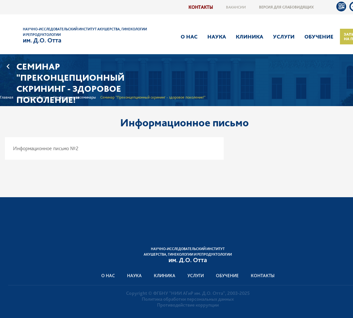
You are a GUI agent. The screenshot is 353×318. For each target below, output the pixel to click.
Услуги (284, 36)
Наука (216, 36)
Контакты (200, 7)
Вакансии (236, 7)
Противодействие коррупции (188, 305)
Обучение (318, 36)
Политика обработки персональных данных (188, 299)
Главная (6, 97)
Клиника (249, 36)
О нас (189, 36)
